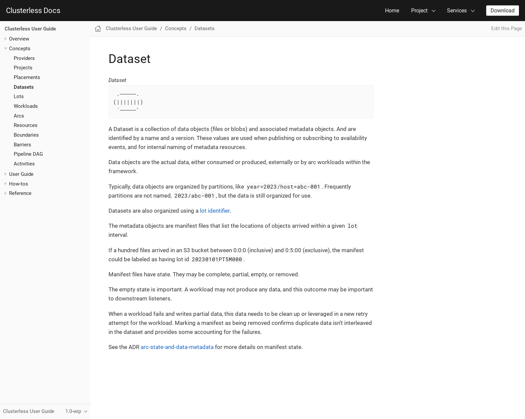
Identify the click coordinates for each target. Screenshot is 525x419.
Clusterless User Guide (30, 29)
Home (392, 10)
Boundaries (26, 135)
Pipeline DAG (28, 154)
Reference (20, 193)
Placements (27, 77)
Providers (24, 58)
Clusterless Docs (33, 10)
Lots (19, 96)
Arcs (19, 116)
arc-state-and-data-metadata (177, 347)
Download (503, 10)
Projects (23, 68)
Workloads (26, 106)
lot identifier (215, 210)
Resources (26, 125)
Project (419, 10)
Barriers (22, 145)
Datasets (24, 87)
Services (457, 10)
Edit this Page (506, 28)
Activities (24, 164)
